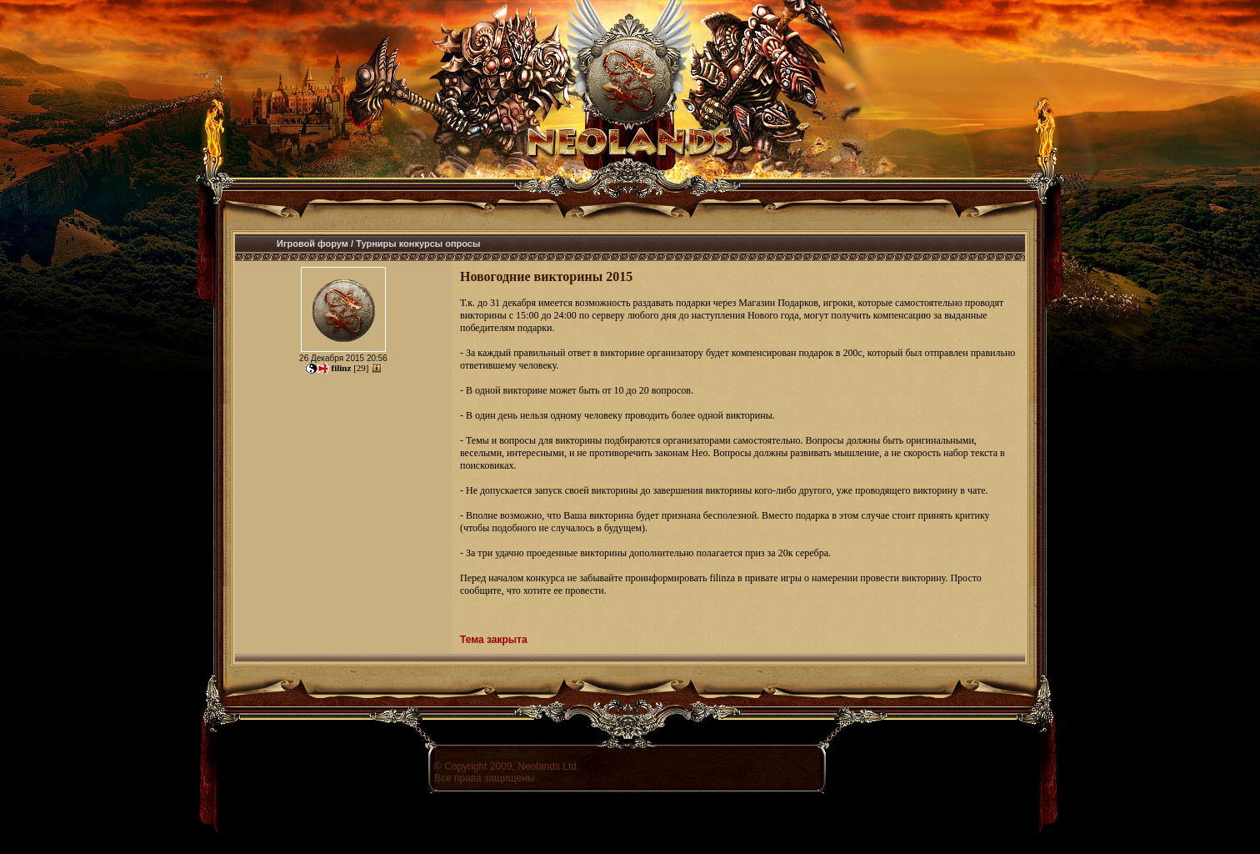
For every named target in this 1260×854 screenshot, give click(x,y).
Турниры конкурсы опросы (418, 244)
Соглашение (506, 755)
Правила (454, 755)
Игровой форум (312, 244)
